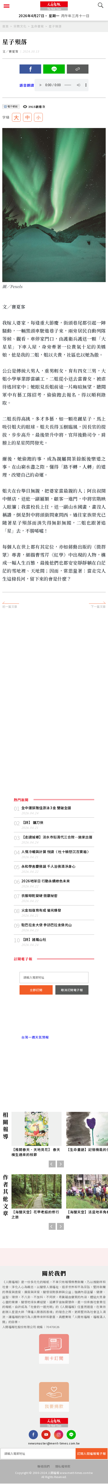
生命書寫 (37, 26)
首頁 (5, 26)
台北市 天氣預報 (54, 1018)
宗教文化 (20, 26)
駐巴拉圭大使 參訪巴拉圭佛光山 (46, 925)
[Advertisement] (54, 670)
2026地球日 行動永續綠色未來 (45, 881)
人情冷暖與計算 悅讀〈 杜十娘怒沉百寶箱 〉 (56, 851)
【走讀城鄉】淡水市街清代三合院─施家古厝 (56, 837)
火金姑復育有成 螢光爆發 (41, 910)
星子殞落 (55, 26)
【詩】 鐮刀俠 (32, 822)
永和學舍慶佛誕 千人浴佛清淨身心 (48, 866)
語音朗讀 (27, 85)
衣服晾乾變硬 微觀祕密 (39, 895)
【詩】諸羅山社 (33, 939)
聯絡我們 (43, 1466)
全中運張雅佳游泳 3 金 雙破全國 (46, 808)
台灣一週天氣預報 (34, 1037)
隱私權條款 (63, 1466)
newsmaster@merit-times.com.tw (54, 1443)
